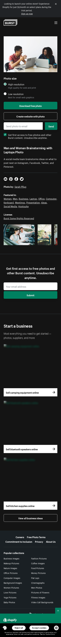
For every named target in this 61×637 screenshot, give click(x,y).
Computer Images (12, 577)
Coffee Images (38, 563)
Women (8, 198)
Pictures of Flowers (40, 592)
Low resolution (16, 94)
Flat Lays (35, 577)
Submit (30, 295)
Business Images (11, 558)
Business (23, 198)
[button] (4, 628)
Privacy (39, 541)
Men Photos (36, 587)
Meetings (20, 202)
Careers (20, 537)
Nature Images (10, 568)
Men (15, 198)
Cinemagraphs (37, 582)
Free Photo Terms (36, 537)
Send (51, 126)
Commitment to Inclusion (18, 541)
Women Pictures (11, 587)
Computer (51, 198)
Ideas (44, 202)
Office (41, 198)
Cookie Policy (50, 634)
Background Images (13, 582)
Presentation (33, 202)
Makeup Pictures (11, 563)
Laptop (33, 198)
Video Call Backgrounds (42, 602)
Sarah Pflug (20, 186)
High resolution (16, 84)
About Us (51, 541)
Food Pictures (37, 568)
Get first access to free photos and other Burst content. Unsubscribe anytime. (27, 136)
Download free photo (30, 105)
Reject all (19, 627)
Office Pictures (11, 572)
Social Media (10, 206)
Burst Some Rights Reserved (19, 218)
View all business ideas (30, 518)
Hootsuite (23, 206)
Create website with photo (30, 116)
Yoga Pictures (10, 597)
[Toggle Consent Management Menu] (4, 628)
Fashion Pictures (39, 558)
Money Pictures (38, 572)
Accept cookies (39, 627)
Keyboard (9, 202)
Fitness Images (38, 597)
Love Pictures (10, 592)
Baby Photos (9, 602)
